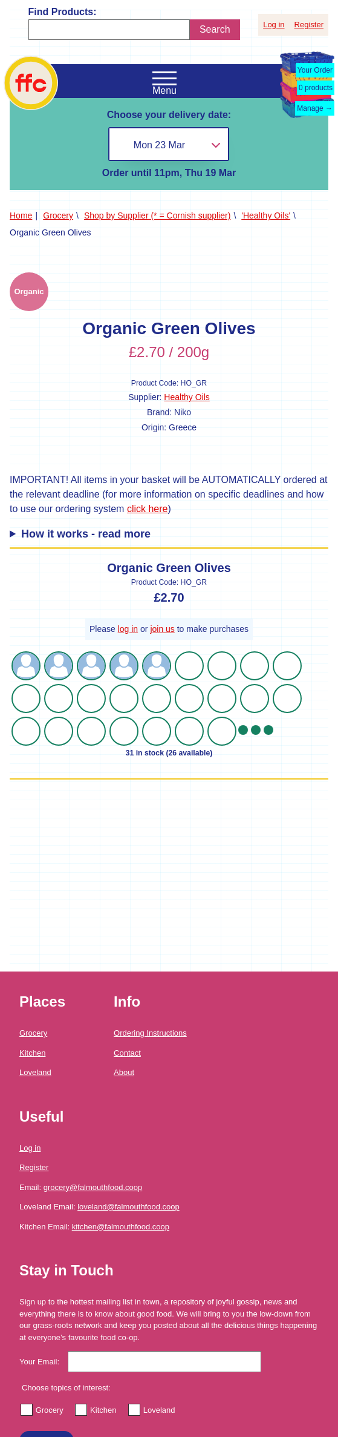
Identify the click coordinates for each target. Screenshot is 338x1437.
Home (21, 215)
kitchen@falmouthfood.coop (120, 1226)
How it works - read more (86, 534)
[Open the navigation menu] (164, 78)
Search (215, 29)
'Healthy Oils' (265, 215)
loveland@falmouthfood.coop (128, 1206)
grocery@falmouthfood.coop (93, 1187)
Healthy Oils (186, 397)
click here (147, 509)
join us (162, 629)
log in (128, 629)
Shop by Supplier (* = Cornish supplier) (157, 215)
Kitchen (32, 1052)
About (124, 1072)
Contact (127, 1052)
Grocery (58, 215)
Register (308, 24)
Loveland (35, 1072)
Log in (273, 24)
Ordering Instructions (150, 1032)
